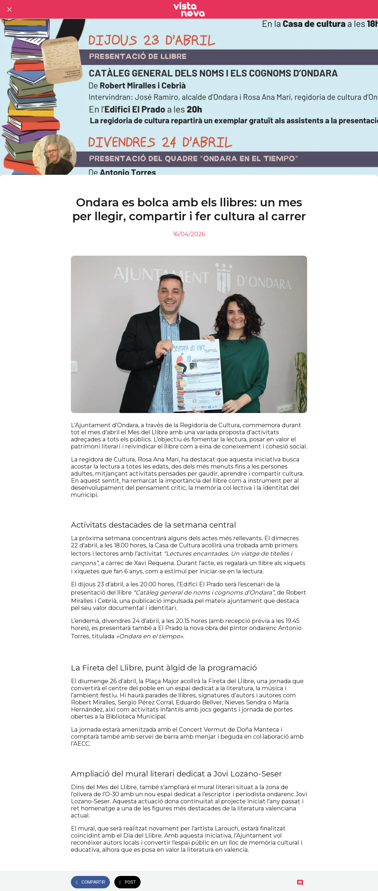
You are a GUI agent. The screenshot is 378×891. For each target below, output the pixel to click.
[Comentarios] (300, 883)
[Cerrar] (9, 9)
